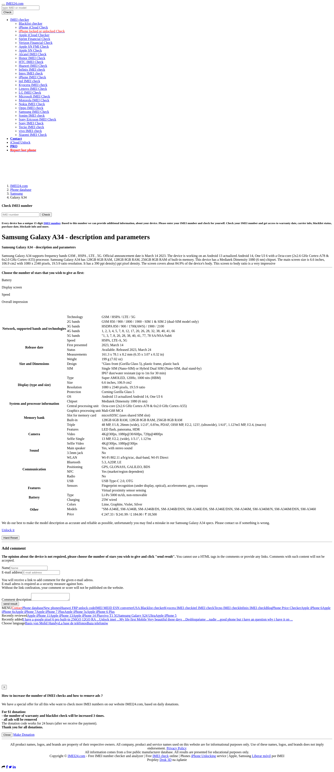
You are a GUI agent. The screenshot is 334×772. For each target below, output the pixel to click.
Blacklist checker (30, 23)
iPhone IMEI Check (32, 77)
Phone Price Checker (286, 609)
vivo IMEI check (30, 131)
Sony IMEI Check (31, 123)
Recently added (12, 620)
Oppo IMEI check (31, 108)
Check (7, 12)
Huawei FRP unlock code (77, 609)
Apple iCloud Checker (34, 35)
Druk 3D (165, 761)
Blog (269, 609)
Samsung (16, 193)
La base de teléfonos (73, 624)
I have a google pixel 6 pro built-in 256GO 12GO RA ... (61, 620)
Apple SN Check (30, 50)
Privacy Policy (177, 749)
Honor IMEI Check (32, 58)
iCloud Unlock (20, 142)
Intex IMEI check (31, 73)
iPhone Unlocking (203, 757)
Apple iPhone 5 (166, 617)
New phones (51, 609)
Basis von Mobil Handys (42, 624)
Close (7, 736)
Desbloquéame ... (197, 620)
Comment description (16, 601)
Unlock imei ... (109, 620)
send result (10, 605)
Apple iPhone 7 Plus (50, 613)
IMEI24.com (14, 3)
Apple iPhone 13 (61, 617)
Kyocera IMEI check (33, 85)
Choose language (13, 624)
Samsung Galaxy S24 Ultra (136, 617)
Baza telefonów (97, 624)
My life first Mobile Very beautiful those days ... (152, 620)
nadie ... (214, 620)
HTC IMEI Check (31, 62)
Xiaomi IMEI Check (33, 135)
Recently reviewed (14, 617)
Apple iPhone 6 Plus (101, 613)
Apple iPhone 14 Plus (87, 617)
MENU (7, 609)
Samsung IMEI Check (34, 112)
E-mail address (12, 572)
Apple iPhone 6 (311, 609)
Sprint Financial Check (34, 39)
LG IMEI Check (30, 92)
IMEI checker (19, 20)
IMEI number (51, 223)
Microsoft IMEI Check (34, 96)
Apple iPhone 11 (38, 617)
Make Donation (24, 736)
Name (6, 568)
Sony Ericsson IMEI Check (37, 119)
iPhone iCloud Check (33, 27)
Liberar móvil (261, 757)
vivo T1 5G (110, 617)
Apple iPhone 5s (75, 613)
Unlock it (8, 530)
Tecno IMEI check (31, 127)
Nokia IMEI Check (32, 104)
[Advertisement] (167, 165)
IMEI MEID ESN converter (114, 609)
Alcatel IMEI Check (32, 54)
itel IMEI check (29, 81)
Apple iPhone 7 (25, 613)
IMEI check (161, 757)
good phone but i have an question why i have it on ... (256, 620)
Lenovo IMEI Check (33, 89)
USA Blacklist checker (148, 609)
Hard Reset (10, 537)
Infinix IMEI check (32, 69)
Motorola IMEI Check (34, 100)
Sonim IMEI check (32, 115)
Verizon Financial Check (35, 43)
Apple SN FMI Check (34, 46)
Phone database (20, 190)
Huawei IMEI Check (33, 66)
